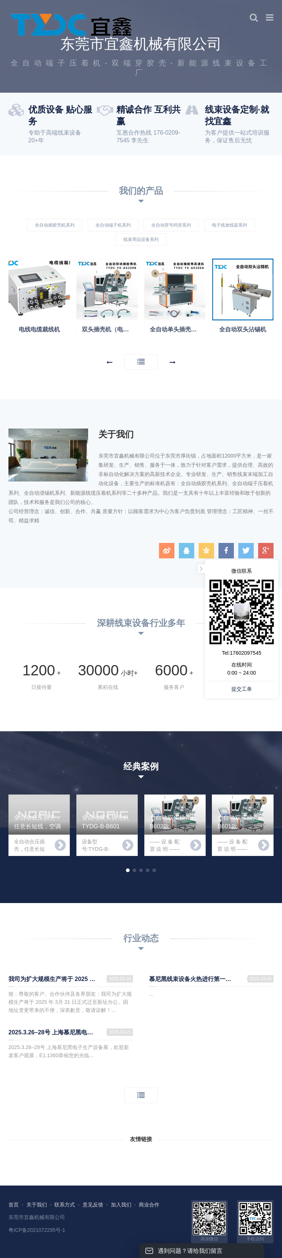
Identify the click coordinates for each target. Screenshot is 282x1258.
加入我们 (121, 1205)
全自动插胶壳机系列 (55, 225)
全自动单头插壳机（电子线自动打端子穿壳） (178, 329)
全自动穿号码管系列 (171, 225)
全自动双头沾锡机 (242, 329)
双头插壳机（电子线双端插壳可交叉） (110, 329)
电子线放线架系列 (229, 225)
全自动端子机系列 (113, 225)
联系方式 (64, 1205)
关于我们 (36, 1205)
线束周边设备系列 (141, 239)
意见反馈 (93, 1205)
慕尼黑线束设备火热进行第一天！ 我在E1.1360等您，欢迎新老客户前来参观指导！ (211, 979)
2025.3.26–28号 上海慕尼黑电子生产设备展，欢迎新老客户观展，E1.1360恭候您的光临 (70, 1032)
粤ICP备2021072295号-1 (37, 1230)
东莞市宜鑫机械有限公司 (36, 1217)
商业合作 (149, 1205)
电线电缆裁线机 (39, 329)
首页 (13, 1205)
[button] (109, 362)
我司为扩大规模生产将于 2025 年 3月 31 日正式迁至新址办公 (70, 979)
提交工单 (241, 689)
